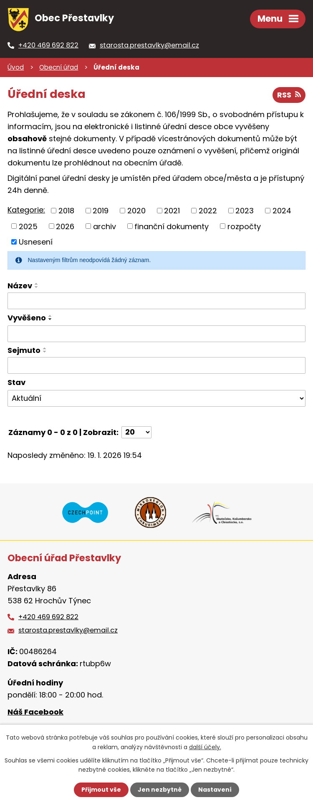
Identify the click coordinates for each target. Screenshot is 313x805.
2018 (66, 210)
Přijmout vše (101, 789)
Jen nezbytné (160, 789)
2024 (282, 210)
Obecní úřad (58, 67)
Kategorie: (26, 210)
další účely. (205, 746)
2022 (208, 210)
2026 (65, 226)
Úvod (16, 67)
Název (20, 285)
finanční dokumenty (171, 226)
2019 (101, 210)
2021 (172, 210)
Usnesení (36, 242)
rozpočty (244, 226)
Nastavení (215, 789)
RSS (289, 95)
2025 (28, 226)
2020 (136, 210)
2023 (244, 210)
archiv (104, 226)
